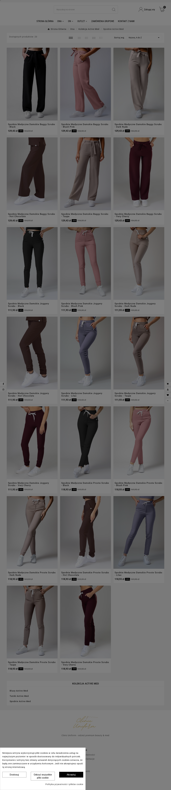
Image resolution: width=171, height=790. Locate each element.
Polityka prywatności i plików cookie (64, 784)
